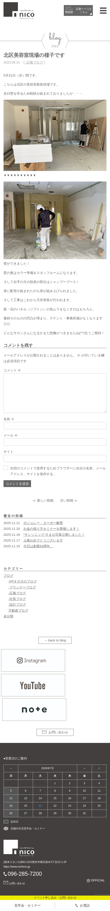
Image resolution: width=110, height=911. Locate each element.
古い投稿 (66, 500)
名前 (9, 419)
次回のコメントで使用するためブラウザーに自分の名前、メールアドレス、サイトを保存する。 (58, 471)
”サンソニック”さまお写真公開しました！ (54, 534)
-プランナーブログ (22, 587)
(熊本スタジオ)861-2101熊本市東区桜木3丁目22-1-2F (35, 862)
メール (11, 435)
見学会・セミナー (27, 905)
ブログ (8, 575)
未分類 (8, 616)
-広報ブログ (34, 62)
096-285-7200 (25, 874)
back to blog (57, 640)
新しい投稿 (45, 500)
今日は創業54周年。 (38, 546)
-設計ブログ (17, 604)
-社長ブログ (17, 599)
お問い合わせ (58, 732)
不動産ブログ (18, 610)
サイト (8, 452)
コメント (12, 370)
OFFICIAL (98, 880)
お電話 (85, 905)
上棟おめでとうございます (43, 540)
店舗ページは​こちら (84, 10)
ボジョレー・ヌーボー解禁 (43, 523)
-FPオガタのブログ (22, 581)
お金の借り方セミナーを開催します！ (51, 528)
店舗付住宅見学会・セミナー (28, 828)
